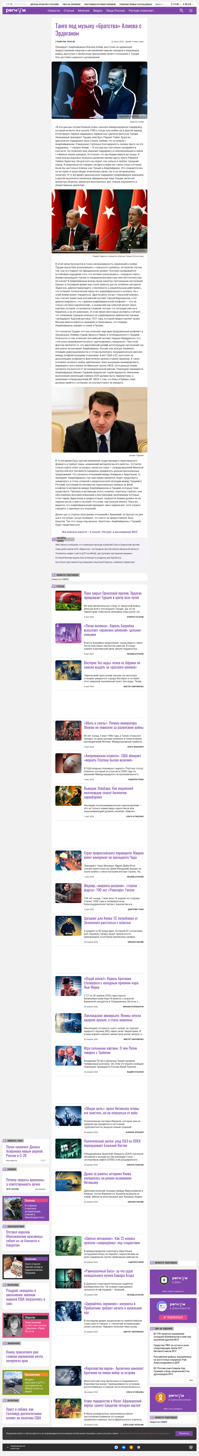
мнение (11, 1169)
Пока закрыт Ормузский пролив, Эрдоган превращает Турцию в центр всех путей (112, 595)
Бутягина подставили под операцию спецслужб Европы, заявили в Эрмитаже (95, 562)
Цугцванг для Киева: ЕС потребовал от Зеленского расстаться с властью (111, 920)
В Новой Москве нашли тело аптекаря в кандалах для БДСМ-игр (88, 558)
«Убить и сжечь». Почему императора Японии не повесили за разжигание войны (113, 725)
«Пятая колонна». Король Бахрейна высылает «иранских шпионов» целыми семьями (112, 629)
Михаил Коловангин (133, 1007)
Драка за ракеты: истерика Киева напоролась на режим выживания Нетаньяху (107, 1177)
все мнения (40, 1189)
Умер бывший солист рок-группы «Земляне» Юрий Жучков (36, 1327)
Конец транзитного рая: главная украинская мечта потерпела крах (24, 1356)
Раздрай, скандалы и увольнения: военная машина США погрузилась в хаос (25, 1296)
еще (191, 1380)
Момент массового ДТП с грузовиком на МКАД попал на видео (35, 1385)
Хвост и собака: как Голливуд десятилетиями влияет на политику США (24, 1413)
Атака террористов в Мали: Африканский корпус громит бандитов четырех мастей (112, 1402)
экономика (13, 1343)
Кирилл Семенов (135, 1165)
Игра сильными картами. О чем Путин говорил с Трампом (110, 1050)
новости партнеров (68, 575)
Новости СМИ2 (60, 579)
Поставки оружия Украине (100, 4)
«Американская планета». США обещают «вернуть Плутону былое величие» (112, 757)
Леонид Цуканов (135, 654)
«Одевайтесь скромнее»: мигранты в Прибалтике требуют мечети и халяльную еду (113, 1307)
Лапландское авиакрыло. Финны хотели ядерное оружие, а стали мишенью (112, 1017)
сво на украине (163, 1328)
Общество (30, 1317)
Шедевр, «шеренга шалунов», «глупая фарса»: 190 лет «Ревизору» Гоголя (110, 887)
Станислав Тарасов (65, 42)
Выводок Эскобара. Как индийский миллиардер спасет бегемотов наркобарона (108, 792)
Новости (54, 10)
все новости (11, 1160)
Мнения (84, 10)
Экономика (30, 1259)
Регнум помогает (141, 10)
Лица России (115, 10)
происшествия (15, 1226)
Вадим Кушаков (135, 1072)
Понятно (184, 1433)
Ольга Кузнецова (135, 816)
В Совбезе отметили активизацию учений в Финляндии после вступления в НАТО (35, 1211)
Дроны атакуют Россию (44, 4)
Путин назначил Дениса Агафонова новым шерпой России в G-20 (24, 1150)
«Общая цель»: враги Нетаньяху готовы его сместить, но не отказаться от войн (111, 1110)
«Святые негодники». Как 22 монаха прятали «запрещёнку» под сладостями (112, 1240)
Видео (97, 10)
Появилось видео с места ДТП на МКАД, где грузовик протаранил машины (94, 553)
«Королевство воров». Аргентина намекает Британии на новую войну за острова (113, 1370)
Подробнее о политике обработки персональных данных (144, 1433)
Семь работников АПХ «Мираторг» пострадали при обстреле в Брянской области (97, 549)
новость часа (15, 1141)
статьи (60, 586)
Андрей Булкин (136, 779)
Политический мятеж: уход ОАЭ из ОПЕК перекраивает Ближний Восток (112, 1143)
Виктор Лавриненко (134, 686)
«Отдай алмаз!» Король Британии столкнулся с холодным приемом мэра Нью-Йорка (111, 982)
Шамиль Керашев (135, 1132)
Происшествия (32, 1374)
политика (12, 1285)
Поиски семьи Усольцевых (136, 4)
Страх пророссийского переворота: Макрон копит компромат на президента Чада (114, 855)
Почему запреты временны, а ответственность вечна (25, 1181)
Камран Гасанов (135, 617)
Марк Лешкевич (135, 747)
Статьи (69, 10)
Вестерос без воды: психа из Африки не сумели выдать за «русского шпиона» (112, 664)
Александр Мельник (133, 1425)
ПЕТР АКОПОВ (12, 1189)
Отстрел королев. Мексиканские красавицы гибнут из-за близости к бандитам (24, 1238)
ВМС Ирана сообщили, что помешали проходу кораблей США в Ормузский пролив (97, 544)
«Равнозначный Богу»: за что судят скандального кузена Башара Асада (109, 1273)
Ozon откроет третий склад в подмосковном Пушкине (33, 1268)
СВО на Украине (71, 4)
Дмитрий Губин (136, 909)
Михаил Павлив (136, 942)
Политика (30, 1200)
